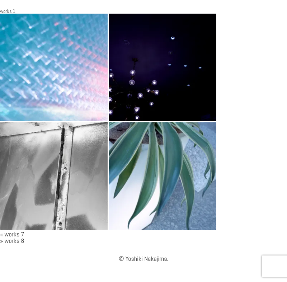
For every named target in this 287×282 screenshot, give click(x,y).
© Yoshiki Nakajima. (143, 258)
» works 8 (12, 240)
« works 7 (12, 234)
